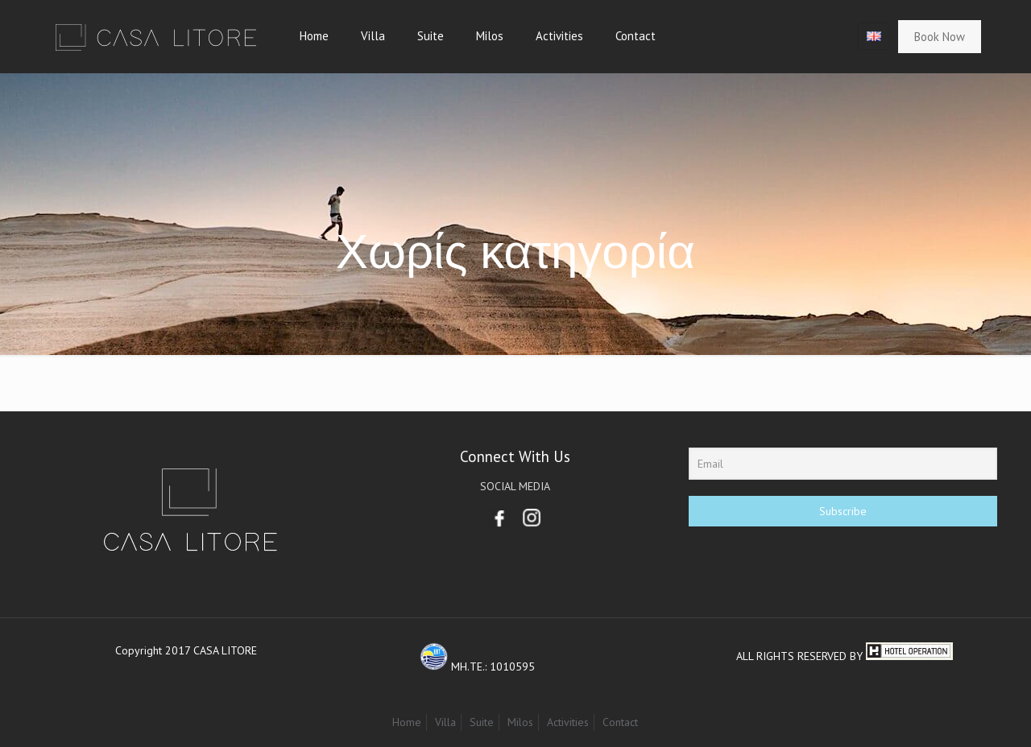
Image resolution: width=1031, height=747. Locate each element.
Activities (568, 722)
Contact (620, 722)
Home (406, 722)
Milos (520, 722)
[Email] (842, 464)
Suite (482, 722)
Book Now (939, 36)
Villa (445, 722)
